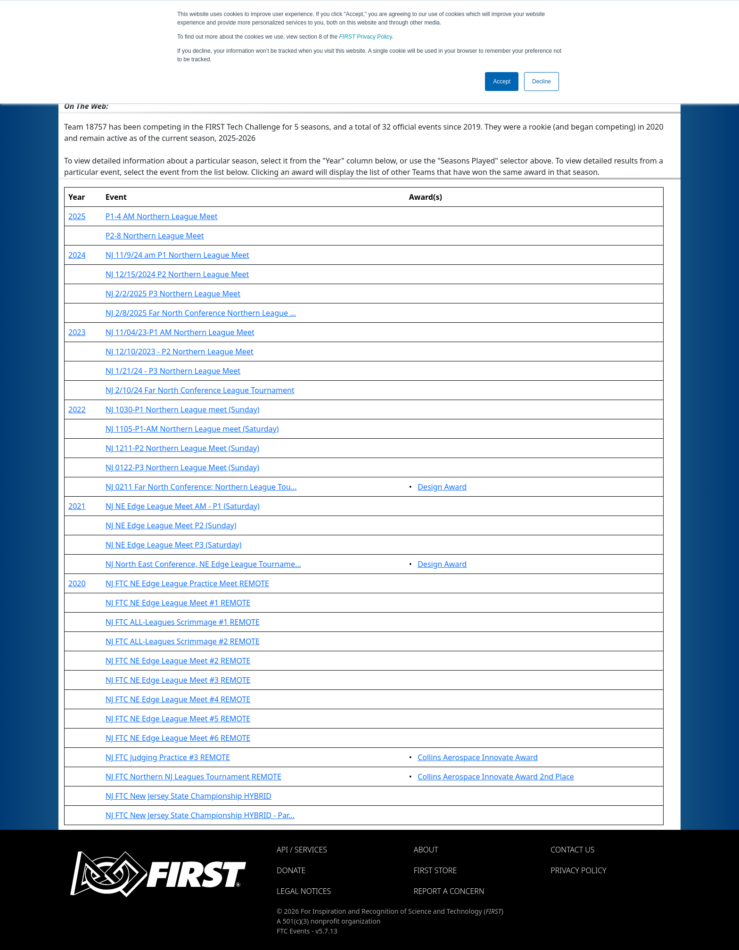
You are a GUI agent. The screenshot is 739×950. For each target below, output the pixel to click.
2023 (77, 332)
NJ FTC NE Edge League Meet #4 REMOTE (178, 699)
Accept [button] (501, 81)
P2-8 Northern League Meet (155, 235)
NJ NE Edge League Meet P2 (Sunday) (171, 525)
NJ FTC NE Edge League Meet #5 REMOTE (178, 718)
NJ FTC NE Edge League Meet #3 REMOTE (178, 680)
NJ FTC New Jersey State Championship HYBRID (188, 796)
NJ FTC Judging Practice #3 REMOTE (168, 757)
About (426, 849)
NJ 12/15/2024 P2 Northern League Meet (177, 274)
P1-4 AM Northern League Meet (162, 216)
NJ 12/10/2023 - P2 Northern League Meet (180, 351)
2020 (77, 583)
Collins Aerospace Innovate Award (478, 757)
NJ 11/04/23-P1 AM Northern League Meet (180, 332)
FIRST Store (435, 870)
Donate (291, 870)
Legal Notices (304, 891)
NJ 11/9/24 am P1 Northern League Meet (177, 255)
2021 (77, 506)
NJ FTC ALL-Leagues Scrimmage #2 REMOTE (183, 641)
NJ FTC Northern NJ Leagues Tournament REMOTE (193, 776)
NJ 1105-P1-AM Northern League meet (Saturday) (192, 429)
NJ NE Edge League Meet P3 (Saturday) (174, 545)
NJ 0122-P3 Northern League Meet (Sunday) (182, 467)
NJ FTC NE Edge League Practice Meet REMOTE (187, 583)
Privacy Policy (365, 36)
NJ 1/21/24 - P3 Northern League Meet (173, 371)
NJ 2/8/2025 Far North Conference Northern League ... (201, 313)
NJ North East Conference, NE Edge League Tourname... (203, 564)
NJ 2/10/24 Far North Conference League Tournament (200, 390)
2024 (77, 255)
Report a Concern (449, 891)
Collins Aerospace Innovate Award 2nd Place (496, 776)
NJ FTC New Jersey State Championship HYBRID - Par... (200, 815)
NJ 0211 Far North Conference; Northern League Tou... (201, 487)
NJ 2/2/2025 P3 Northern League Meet (173, 293)
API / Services (302, 849)
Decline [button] (541, 81)
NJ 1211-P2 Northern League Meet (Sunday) (182, 448)
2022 (77, 409)
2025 (77, 216)
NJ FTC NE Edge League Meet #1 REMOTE (178, 603)
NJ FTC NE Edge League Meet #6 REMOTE (178, 738)
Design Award (442, 487)
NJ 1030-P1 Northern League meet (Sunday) (183, 409)
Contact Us (572, 849)
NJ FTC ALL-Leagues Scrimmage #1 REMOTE (183, 622)
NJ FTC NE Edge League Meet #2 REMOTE (178, 660)
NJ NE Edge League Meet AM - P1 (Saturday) (183, 506)
